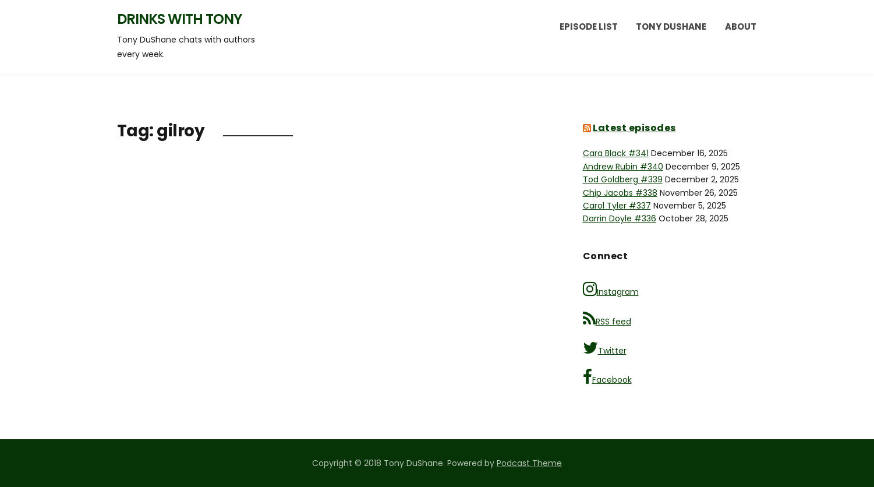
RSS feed (607, 318)
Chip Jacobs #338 (620, 193)
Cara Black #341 (616, 153)
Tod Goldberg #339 (623, 179)
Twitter (605, 348)
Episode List (589, 26)
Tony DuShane (671, 26)
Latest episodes (634, 128)
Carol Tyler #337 (617, 205)
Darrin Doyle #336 (619, 218)
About (740, 26)
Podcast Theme (529, 463)
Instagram (611, 289)
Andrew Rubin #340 (623, 166)
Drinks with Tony (179, 19)
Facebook (607, 377)
